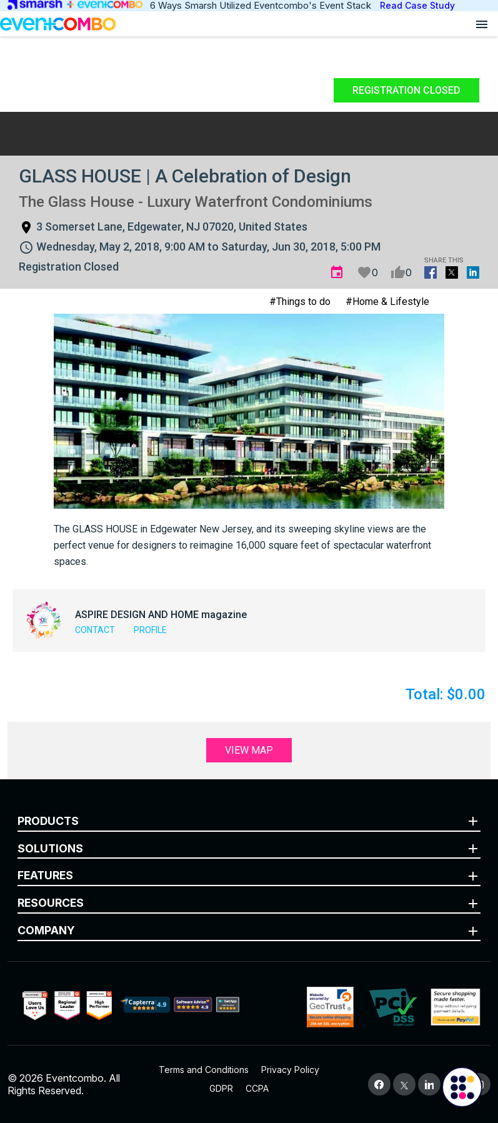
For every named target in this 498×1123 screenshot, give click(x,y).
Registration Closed (406, 90)
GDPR (221, 1088)
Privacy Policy (290, 1069)
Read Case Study (417, 5)
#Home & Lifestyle (387, 301)
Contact (95, 630)
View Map (249, 750)
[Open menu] (481, 23)
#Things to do (300, 301)
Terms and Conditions (204, 1069)
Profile (150, 630)
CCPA (257, 1088)
